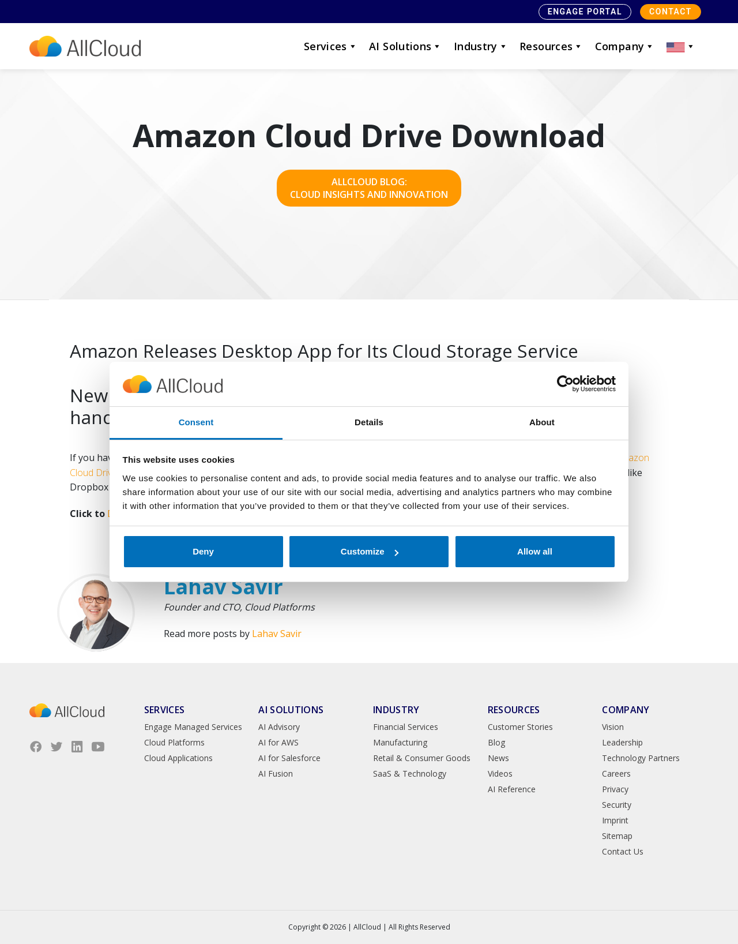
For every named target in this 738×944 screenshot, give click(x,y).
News (498, 757)
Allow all (534, 551)
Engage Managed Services (193, 726)
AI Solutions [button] (405, 46)
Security (616, 804)
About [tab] (542, 422)
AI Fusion (275, 773)
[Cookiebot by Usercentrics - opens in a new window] (565, 384)
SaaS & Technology (409, 773)
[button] (681, 46)
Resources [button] (551, 46)
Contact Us (622, 851)
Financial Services (405, 726)
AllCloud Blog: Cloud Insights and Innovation (369, 188)
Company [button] (625, 46)
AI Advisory (279, 726)
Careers (616, 773)
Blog (496, 742)
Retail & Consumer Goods (421, 757)
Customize (369, 551)
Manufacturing (400, 742)
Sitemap (617, 835)
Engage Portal (585, 11)
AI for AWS (278, 742)
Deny (203, 551)
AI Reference (512, 789)
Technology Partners (641, 757)
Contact (670, 11)
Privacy (615, 789)
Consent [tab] (196, 422)
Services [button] (330, 46)
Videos (500, 773)
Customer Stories (520, 726)
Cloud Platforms (174, 742)
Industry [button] (481, 46)
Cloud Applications (178, 757)
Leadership (622, 742)
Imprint (615, 820)
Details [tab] (369, 422)
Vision (613, 726)
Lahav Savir (277, 633)
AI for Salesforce (289, 757)
